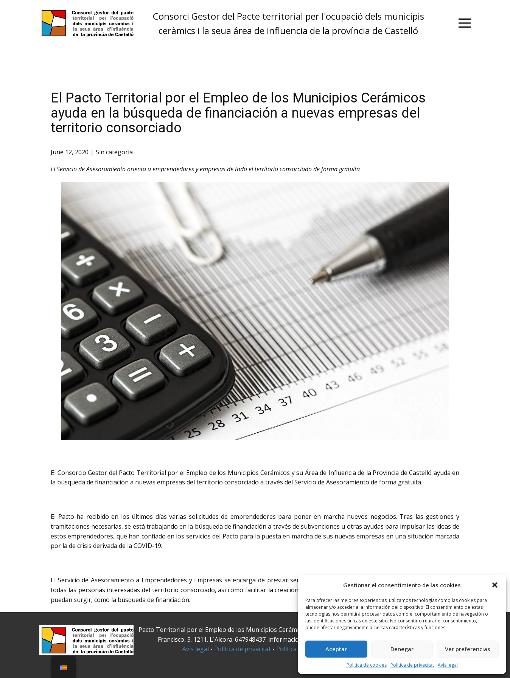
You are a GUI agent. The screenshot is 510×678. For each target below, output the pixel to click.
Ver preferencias (467, 649)
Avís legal (448, 665)
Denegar (402, 649)
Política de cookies (367, 665)
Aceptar (336, 649)
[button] (495, 585)
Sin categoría (114, 152)
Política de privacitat (412, 665)
